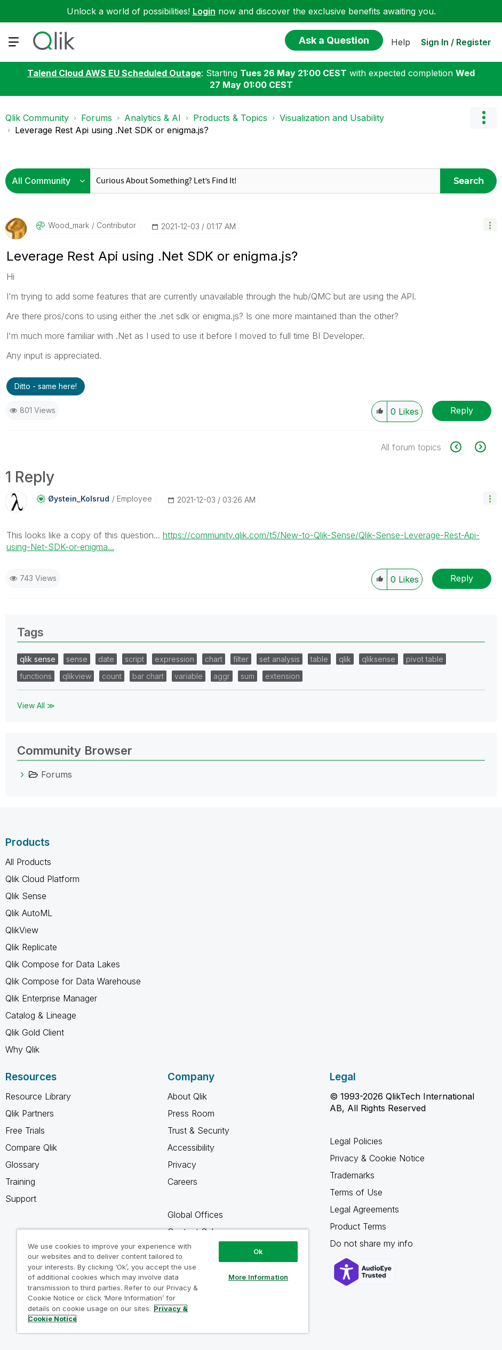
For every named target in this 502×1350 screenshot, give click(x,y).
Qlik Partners (29, 1113)
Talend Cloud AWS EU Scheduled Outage (114, 73)
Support (20, 1198)
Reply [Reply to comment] (461, 578)
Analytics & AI (152, 117)
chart (213, 659)
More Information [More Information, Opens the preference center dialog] (258, 1277)
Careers (182, 1181)
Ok (258, 1251)
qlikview (76, 676)
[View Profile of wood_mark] (68, 225)
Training (20, 1181)
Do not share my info (373, 1243)
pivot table (424, 659)
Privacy (182, 1164)
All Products (28, 861)
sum (247, 676)
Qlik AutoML (28, 913)
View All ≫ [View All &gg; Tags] (36, 705)
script (134, 659)
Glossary (22, 1164)
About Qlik (187, 1096)
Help (400, 42)
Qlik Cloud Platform (42, 879)
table (319, 659)
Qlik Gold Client (34, 1032)
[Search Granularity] (50, 180)
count (112, 676)
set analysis (279, 659)
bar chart (148, 676)
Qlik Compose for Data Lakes (62, 964)
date (106, 659)
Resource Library (38, 1096)
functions (36, 676)
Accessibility (191, 1147)
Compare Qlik (31, 1147)
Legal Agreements (364, 1209)
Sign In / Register (456, 42)
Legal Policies (356, 1141)
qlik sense (37, 659)
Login (204, 11)
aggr (221, 676)
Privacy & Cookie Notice (377, 1158)
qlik (345, 659)
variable (188, 676)
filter (241, 659)
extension (282, 676)
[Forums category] (22, 774)
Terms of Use (356, 1192)
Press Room (191, 1113)
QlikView (21, 930)
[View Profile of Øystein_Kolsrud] (78, 499)
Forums (96, 117)
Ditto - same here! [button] (45, 386)
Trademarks (352, 1175)
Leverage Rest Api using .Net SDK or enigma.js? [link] (112, 130)
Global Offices (195, 1214)
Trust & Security (198, 1130)
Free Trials (25, 1130)
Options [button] (483, 117)
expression (174, 659)
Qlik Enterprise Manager (51, 998)
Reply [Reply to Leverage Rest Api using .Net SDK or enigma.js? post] (461, 410)
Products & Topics (230, 117)
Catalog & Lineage (40, 1015)
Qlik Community (37, 117)
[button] (490, 224)
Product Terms (358, 1226)
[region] (162, 1281)
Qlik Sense (25, 896)
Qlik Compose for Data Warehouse (73, 981)
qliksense (378, 659)
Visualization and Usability (332, 117)
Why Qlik (22, 1049)
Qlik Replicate (31, 947)
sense (76, 659)
